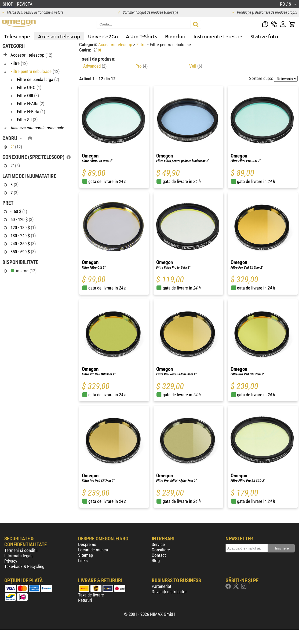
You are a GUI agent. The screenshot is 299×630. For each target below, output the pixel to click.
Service (158, 544)
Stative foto (264, 36)
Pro (142, 66)
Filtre (141, 44)
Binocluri (175, 36)
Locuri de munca (93, 549)
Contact (159, 555)
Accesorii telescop (59, 36)
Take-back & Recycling (24, 566)
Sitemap (85, 555)
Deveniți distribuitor (169, 591)
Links (83, 560)
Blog (156, 560)
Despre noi (87, 544)
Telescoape (17, 36)
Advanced (95, 66)
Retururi (85, 600)
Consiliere (161, 549)
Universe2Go (103, 36)
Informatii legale (19, 555)
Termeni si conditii (21, 550)
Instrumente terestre (218, 36)
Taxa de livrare (91, 595)
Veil (195, 66)
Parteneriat (161, 586)
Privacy (10, 561)
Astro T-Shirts (141, 36)
